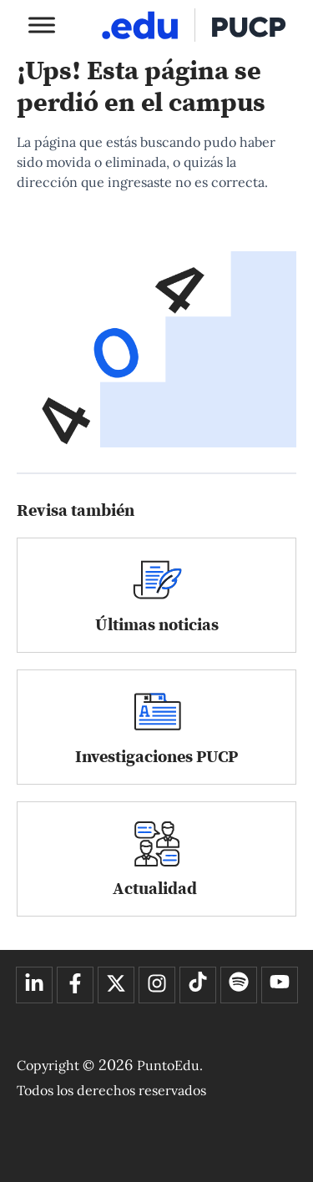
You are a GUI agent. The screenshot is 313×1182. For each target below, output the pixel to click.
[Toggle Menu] (41, 25)
